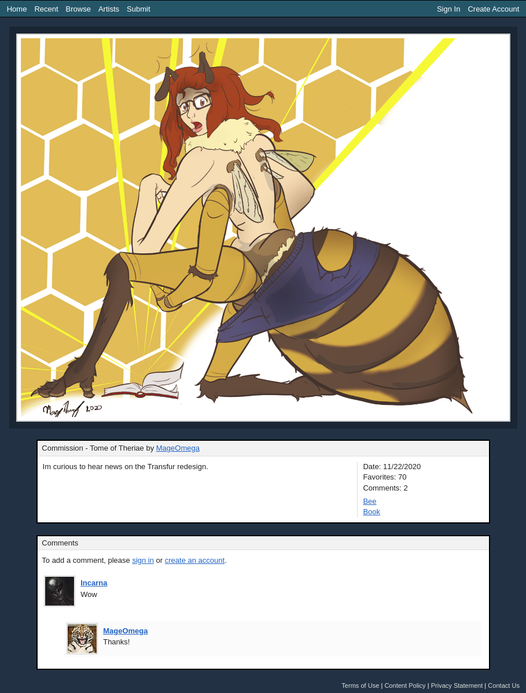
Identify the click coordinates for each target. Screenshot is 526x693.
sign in (143, 560)
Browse (78, 9)
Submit (138, 9)
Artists (108, 9)
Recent (46, 9)
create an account (195, 560)
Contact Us (504, 685)
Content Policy (404, 685)
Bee (369, 501)
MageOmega (178, 448)
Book (371, 511)
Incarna (93, 582)
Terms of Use (360, 685)
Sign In (448, 9)
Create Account (493, 9)
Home (17, 9)
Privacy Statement (457, 685)
